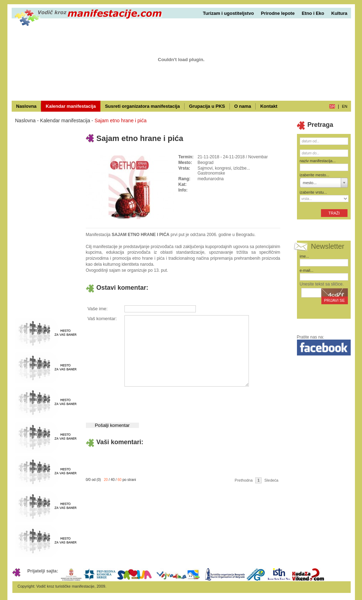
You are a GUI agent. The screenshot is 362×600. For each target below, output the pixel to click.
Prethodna (244, 480)
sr (332, 106)
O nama (242, 106)
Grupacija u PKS (207, 106)
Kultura (339, 13)
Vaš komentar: (102, 318)
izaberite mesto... (314, 175)
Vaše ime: (98, 308)
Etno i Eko (313, 13)
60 (120, 480)
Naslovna (26, 106)
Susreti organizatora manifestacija (142, 106)
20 (106, 480)
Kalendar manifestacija (71, 106)
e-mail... (307, 270)
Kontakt (268, 106)
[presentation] (178, 402)
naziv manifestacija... (318, 161)
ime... (304, 256)
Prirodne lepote (277, 13)
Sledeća (271, 480)
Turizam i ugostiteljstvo (228, 13)
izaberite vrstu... (313, 192)
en (344, 106)
